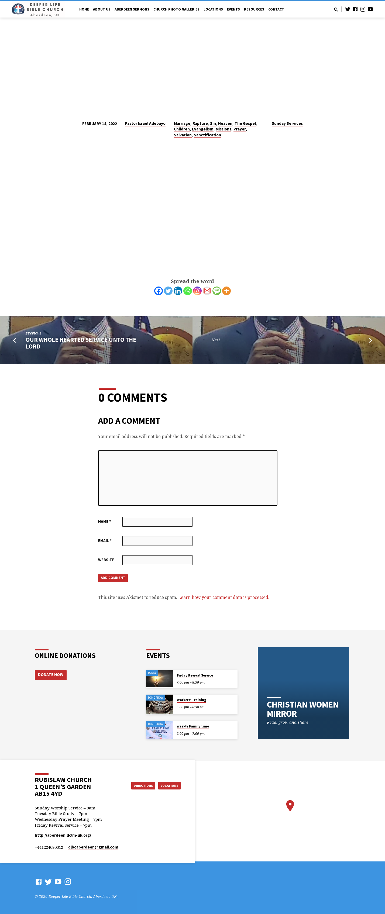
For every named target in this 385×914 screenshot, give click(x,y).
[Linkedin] (178, 291)
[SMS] (216, 291)
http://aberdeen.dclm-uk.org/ (63, 835)
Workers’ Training (191, 700)
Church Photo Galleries (176, 9)
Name (104, 521)
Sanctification (207, 134)
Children (182, 129)
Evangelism (203, 129)
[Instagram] (197, 291)
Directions (136, 785)
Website (106, 559)
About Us (102, 9)
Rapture (200, 123)
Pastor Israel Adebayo (145, 123)
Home (84, 9)
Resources (254, 9)
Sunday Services (287, 123)
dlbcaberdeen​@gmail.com (93, 847)
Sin (213, 123)
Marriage (182, 123)
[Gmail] (207, 291)
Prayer (239, 129)
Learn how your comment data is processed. (223, 599)
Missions (223, 129)
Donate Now (51, 675)
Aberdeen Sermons (132, 9)
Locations (213, 9)
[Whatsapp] (187, 291)
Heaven (225, 123)
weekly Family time (193, 726)
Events (233, 9)
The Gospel (245, 123)
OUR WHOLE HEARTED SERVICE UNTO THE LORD (81, 343)
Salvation (183, 134)
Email (105, 540)
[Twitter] (168, 291)
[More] (226, 291)
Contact (276, 9)
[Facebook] (158, 291)
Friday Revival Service (195, 675)
